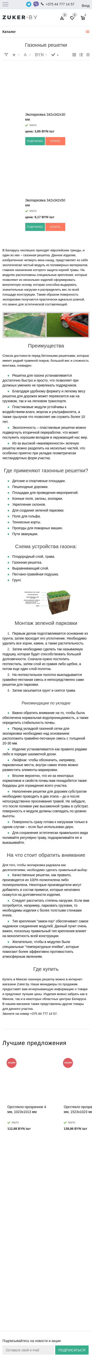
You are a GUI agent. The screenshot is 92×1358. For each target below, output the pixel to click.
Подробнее (35, 141)
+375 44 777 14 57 (60, 4)
